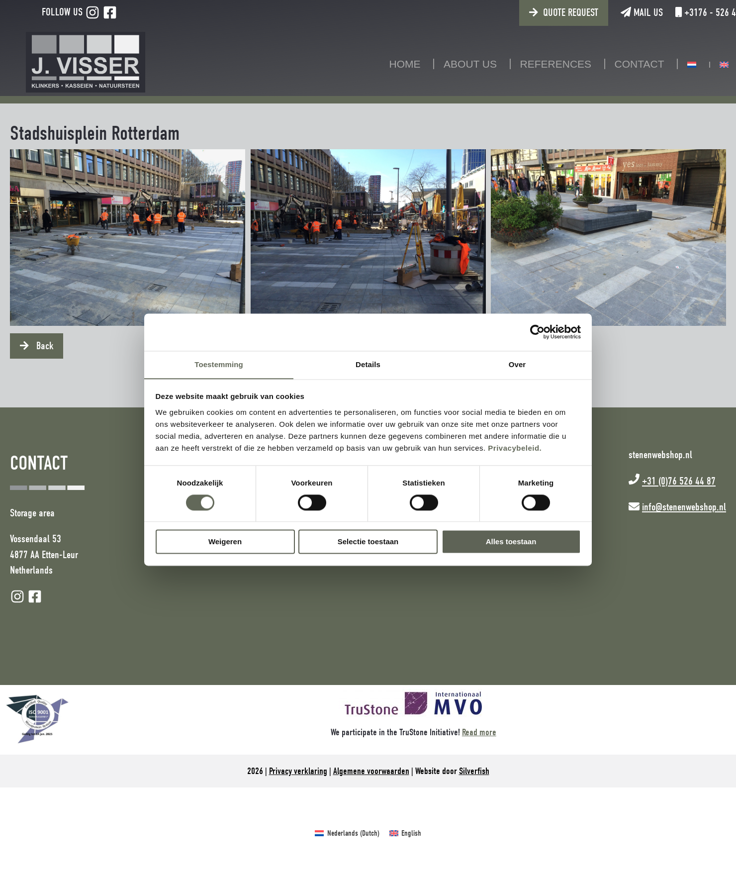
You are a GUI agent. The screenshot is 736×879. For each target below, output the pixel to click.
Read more (479, 732)
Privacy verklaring (298, 771)
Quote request (538, 12)
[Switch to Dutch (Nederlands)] (347, 833)
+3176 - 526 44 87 (682, 12)
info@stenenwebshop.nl (684, 507)
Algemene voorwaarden (371, 771)
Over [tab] (517, 364)
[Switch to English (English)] (405, 833)
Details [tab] (368, 364)
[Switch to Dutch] (676, 65)
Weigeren (225, 542)
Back (43, 346)
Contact (623, 64)
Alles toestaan (511, 542)
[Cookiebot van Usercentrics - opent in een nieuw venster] (537, 331)
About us (454, 64)
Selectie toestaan (368, 542)
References (540, 64)
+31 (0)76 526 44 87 (679, 481)
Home (389, 64)
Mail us (610, 12)
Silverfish (474, 771)
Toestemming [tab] (218, 364)
